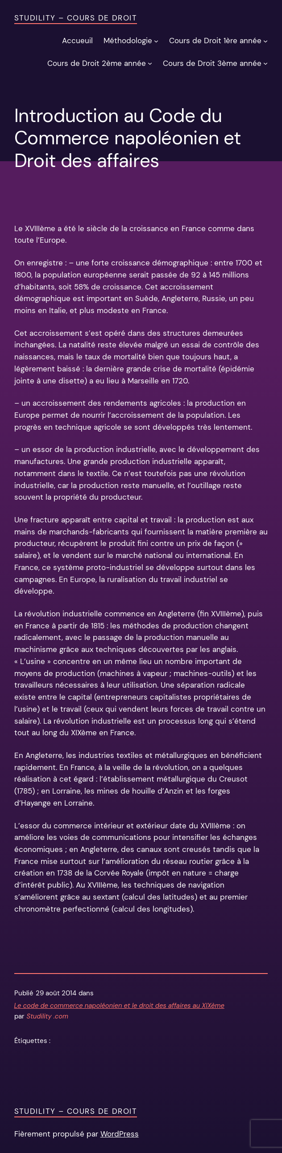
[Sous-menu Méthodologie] (156, 41)
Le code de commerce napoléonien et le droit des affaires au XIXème (119, 1005)
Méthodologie (128, 40)
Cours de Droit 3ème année (212, 63)
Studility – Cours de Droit (75, 18)
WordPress (119, 1134)
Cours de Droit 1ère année (215, 40)
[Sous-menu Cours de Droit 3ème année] (265, 63)
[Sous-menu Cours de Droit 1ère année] (265, 41)
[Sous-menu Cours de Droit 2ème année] (150, 63)
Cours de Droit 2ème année (96, 63)
